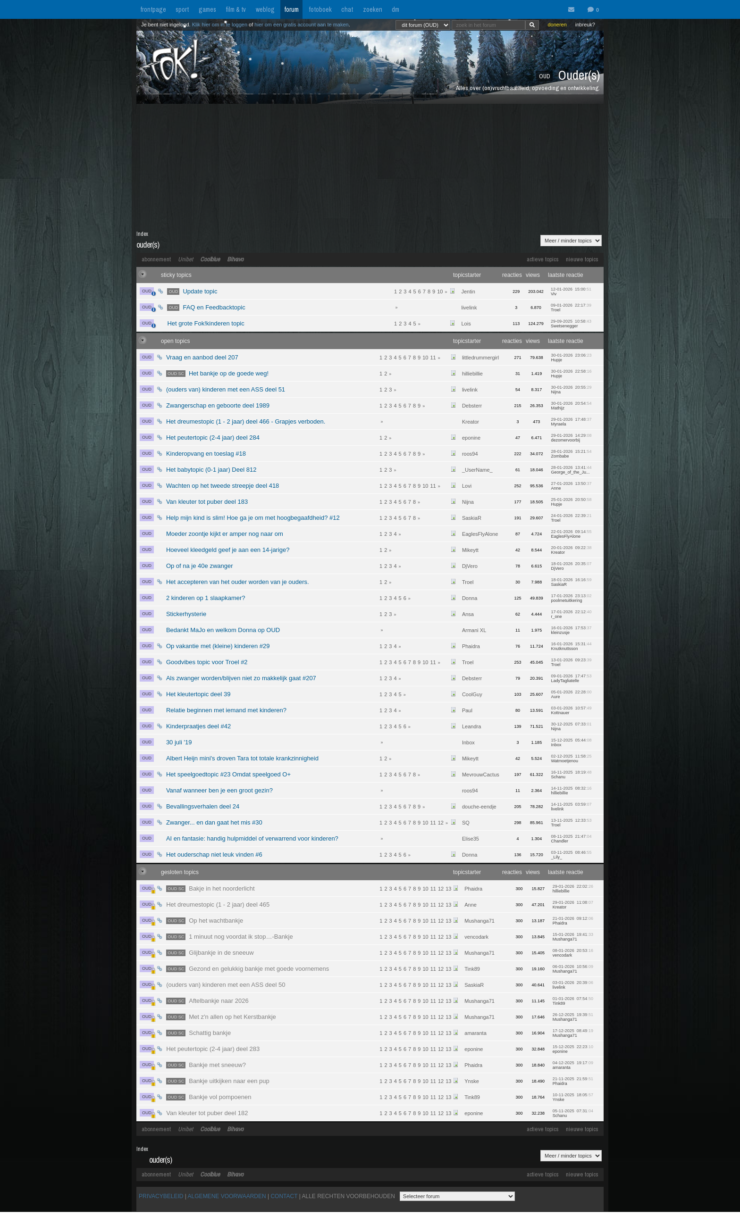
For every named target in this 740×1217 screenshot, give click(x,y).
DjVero (470, 566)
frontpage (153, 9)
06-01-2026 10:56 (573, 969)
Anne (470, 905)
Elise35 (470, 839)
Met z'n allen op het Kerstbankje (221, 1016)
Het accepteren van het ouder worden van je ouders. (237, 581)
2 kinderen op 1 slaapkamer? (205, 597)
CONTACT (283, 1196)
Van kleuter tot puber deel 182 (207, 1113)
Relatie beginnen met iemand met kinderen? (226, 710)
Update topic (192, 291)
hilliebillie (472, 373)
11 (433, 357)
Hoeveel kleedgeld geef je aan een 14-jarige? (228, 549)
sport (182, 9)
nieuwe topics (582, 259)
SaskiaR (471, 518)
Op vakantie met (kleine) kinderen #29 (218, 646)
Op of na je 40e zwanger (199, 565)
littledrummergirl (480, 357)
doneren (556, 24)
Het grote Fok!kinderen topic (205, 323)
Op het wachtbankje (204, 920)
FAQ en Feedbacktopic (206, 307)
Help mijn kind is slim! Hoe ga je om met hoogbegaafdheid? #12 (253, 517)
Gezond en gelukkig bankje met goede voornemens (247, 968)
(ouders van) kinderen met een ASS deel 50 (225, 984)
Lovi (466, 486)
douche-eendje (479, 806)
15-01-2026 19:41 (573, 937)
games (207, 9)
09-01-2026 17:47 (571, 678)
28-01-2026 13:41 (571, 470)
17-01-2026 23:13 (571, 598)
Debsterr (472, 405)
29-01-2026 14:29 (571, 437)
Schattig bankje (198, 1032)
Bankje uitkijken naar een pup (217, 1080)
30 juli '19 (179, 742)
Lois (466, 323)
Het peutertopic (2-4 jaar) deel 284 (213, 437)
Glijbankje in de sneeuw (209, 952)
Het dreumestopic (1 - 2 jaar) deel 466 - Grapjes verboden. (245, 421)
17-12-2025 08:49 (573, 1033)
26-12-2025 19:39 (573, 1017)
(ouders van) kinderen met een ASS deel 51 (225, 389)
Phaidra (471, 646)
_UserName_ (477, 470)
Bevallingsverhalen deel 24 (202, 806)
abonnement (156, 259)
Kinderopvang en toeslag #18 (206, 453)
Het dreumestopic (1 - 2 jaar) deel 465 (217, 904)
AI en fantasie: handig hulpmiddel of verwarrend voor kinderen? (252, 838)
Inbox (468, 742)
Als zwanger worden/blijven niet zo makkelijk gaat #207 (241, 678)
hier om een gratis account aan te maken (301, 24)
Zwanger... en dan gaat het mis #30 (214, 822)
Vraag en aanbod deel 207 (202, 357)
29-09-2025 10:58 (571, 323)
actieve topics (543, 259)
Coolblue (210, 259)
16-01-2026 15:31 (571, 646)
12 (441, 822)
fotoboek (320, 9)
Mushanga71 (479, 921)
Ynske (471, 1081)
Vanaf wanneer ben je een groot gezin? (219, 790)
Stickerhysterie (186, 613)
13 (448, 889)
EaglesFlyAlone (480, 534)
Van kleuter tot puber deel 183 (207, 501)
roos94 (470, 454)
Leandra (471, 726)
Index (142, 234)
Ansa (468, 614)
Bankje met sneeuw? (206, 1064)
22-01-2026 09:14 (571, 534)
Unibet (185, 259)
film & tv (236, 9)
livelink (469, 307)
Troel (468, 582)
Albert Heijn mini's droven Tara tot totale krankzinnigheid (242, 758)
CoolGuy (472, 694)
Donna (469, 598)
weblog (265, 9)
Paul (467, 710)
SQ (466, 822)
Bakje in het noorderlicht (210, 888)
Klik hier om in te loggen (219, 24)
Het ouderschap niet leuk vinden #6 (214, 854)
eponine (471, 438)
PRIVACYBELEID (161, 1196)
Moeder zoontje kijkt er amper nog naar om (224, 533)
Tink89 (472, 969)
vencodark (476, 937)
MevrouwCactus (480, 774)
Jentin (468, 291)
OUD (148, 292)
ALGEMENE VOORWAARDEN (227, 1196)
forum (291, 9)
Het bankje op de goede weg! (217, 373)
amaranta (475, 1033)
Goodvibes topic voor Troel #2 (207, 662)
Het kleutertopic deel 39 (198, 694)
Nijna (468, 502)
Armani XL (474, 630)
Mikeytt (470, 550)
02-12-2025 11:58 (571, 758)
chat (347, 9)
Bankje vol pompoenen (208, 1096)
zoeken (372, 9)
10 (440, 291)
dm (395, 9)
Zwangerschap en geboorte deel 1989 (217, 405)
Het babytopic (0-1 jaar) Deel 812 (211, 469)
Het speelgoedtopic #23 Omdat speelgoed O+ (228, 774)
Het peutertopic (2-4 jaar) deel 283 (213, 1048)
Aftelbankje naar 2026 (207, 1000)
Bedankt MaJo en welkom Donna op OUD (223, 630)
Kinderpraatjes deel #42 (198, 726)
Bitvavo (235, 259)
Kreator (470, 422)
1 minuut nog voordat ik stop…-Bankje (229, 936)
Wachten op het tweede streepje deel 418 (222, 485)
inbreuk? (585, 24)
